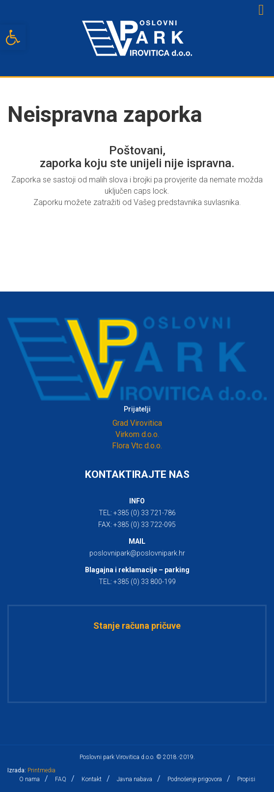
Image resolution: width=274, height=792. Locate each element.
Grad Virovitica (137, 423)
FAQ (60, 779)
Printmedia (41, 770)
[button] (13, 37)
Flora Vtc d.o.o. (137, 445)
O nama (29, 779)
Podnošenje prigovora (194, 779)
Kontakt (92, 779)
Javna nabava (134, 779)
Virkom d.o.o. (137, 434)
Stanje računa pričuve (137, 625)
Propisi (246, 779)
